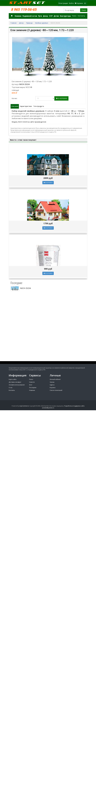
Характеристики (26, 106)
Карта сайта (12, 379)
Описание (14, 106)
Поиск (83, 10)
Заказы (52, 382)
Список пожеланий (56, 390)
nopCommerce (24, 406)
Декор (45, 16)
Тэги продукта (38, 106)
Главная (13, 23)
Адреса (52, 385)
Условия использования (17, 385)
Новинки (18, 16)
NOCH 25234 (20, 288)
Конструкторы (65, 16)
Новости (32, 382)
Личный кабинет (55, 379)
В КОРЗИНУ (48, 182)
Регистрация (63, 3)
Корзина (52, 387)
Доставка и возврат (15, 382)
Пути (40, 16)
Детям (56, 16)
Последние (32, 387)
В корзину (61, 98)
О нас (10, 387)
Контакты (81, 16)
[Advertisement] (48, 345)
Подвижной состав (29, 16)
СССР (51, 16)
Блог (30, 385)
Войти (71, 3)
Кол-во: (14, 98)
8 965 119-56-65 (23, 9)
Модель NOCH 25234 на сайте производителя (29, 122)
